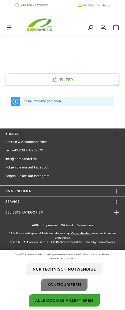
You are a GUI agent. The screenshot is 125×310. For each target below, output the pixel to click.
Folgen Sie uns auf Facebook (27, 167)
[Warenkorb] (116, 27)
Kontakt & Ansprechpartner (26, 142)
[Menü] (9, 27)
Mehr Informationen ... (62, 258)
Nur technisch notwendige (64, 269)
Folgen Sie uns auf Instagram (27, 176)
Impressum (50, 225)
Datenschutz (85, 225)
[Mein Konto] (103, 27)
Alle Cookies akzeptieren (64, 300)
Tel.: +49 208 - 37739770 (24, 150)
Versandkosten (80, 233)
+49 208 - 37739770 (34, 5)
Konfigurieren (64, 284)
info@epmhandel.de (96, 5)
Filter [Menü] (62, 79)
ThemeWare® (106, 242)
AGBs (35, 225)
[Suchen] (90, 27)
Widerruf (67, 225)
